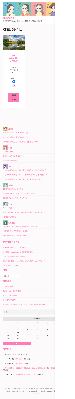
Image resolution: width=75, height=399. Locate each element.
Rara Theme (54, 391)
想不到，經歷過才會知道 (12, 156)
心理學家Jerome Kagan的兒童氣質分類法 (18, 252)
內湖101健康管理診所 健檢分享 (14, 257)
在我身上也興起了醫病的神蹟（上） (16, 137)
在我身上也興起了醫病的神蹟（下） (16, 133)
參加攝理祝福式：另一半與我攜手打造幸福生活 (20, 193)
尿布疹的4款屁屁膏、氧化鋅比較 (14, 247)
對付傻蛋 (18, 363)
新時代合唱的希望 (9, 300)
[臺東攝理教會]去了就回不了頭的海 (15, 236)
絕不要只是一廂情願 (10, 160)
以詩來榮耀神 (8, 151)
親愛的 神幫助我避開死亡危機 (24, 374)
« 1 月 (17, 344)
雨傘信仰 (16, 354)
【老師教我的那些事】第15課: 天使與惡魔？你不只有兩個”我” (25, 170)
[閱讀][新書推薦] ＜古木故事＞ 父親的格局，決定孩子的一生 (24, 212)
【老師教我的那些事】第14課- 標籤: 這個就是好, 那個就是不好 (25, 175)
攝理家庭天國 (8, 18)
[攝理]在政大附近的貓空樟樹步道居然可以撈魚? (20, 226)
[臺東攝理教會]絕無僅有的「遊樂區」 (16, 231)
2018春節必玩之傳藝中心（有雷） (15, 198)
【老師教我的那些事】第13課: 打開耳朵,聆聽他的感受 (22, 179)
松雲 (19, 46)
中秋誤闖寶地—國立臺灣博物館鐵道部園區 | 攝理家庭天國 (25, 368)
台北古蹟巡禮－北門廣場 (59, 368)
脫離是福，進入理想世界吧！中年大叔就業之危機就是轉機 (24, 304)
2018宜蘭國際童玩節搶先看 (13, 189)
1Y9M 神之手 (7, 208)
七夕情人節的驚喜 (9, 217)
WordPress (36, 394)
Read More (14, 97)
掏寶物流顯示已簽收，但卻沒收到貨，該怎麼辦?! (20, 142)
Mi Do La (14, 56)
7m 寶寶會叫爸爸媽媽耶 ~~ (13, 266)
